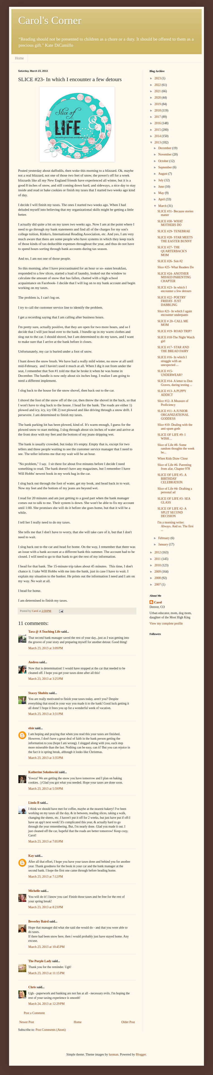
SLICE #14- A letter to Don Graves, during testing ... (174, 383)
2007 (158, 584)
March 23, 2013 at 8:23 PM (45, 907)
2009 (158, 571)
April (162, 199)
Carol (158, 602)
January (163, 544)
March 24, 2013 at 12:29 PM (46, 1003)
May (161, 193)
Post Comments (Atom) (51, 1029)
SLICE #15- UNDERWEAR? (169, 373)
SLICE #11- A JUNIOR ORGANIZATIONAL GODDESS (173, 414)
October (163, 161)
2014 (158, 136)
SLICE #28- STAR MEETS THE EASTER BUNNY (175, 239)
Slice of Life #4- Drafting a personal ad (174, 490)
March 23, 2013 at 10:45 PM (46, 947)
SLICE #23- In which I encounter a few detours (174, 289)
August (163, 173)
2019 (158, 104)
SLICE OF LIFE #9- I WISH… (171, 436)
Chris (32, 987)
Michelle (34, 891)
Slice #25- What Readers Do (175, 267)
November (165, 154)
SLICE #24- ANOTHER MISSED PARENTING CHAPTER (174, 277)
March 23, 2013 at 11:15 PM (46, 973)
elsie (31, 728)
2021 (158, 91)
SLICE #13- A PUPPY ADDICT (171, 393)
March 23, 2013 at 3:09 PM (45, 648)
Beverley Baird (38, 921)
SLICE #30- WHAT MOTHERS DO (170, 223)
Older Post (128, 1022)
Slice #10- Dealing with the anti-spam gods (174, 426)
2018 (158, 110)
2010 (158, 565)
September (165, 167)
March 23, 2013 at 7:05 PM (45, 841)
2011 (158, 559)
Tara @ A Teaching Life (44, 631)
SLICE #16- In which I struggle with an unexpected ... (172, 361)
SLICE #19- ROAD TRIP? (174, 331)
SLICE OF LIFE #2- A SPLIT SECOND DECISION (171, 512)
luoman (113, 1054)
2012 (158, 552)
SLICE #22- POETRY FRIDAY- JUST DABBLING (171, 301)
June (161, 186)
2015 (158, 129)
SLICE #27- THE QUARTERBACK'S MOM (172, 251)
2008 (158, 578)
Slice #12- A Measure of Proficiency (172, 403)
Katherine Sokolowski (43, 772)
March (162, 206)
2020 (158, 97)
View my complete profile (166, 623)
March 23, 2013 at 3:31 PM (45, 714)
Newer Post (26, 1022)
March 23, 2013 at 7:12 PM (45, 876)
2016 (158, 123)
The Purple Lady (39, 961)
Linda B (33, 802)
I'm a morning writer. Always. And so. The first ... (175, 526)
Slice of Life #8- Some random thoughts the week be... (175, 448)
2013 (158, 142)
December (165, 148)
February (164, 538)
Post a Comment (34, 1013)
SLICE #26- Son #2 (170, 261)
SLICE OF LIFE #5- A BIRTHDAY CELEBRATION (171, 478)
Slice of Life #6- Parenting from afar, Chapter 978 (174, 466)
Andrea (33, 662)
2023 (158, 78)
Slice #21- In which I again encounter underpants (174, 313)
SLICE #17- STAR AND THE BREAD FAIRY (173, 349)
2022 (158, 85)
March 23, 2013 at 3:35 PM (45, 758)
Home (19, 58)
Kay (31, 855)
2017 (158, 117)
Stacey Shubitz (38, 693)
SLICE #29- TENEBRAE (173, 231)
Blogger (141, 1054)
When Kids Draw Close (172, 458)
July (161, 180)
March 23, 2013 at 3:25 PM (45, 678)
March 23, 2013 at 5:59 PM (45, 788)
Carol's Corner (49, 20)
